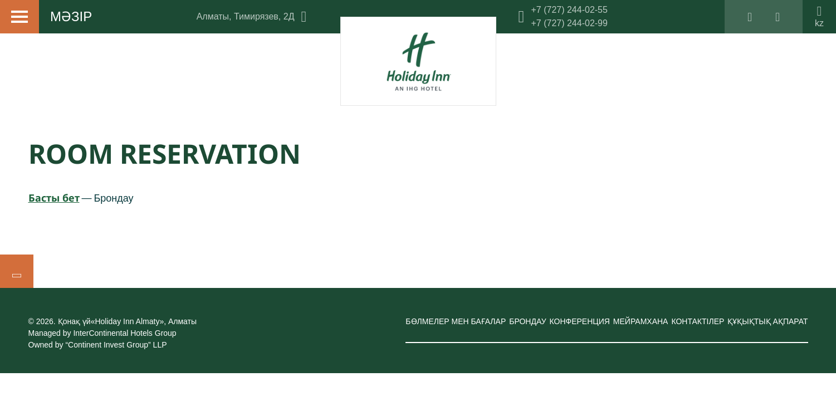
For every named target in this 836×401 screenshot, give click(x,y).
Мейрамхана (640, 321)
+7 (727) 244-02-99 (569, 23)
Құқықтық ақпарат (767, 321)
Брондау (527, 321)
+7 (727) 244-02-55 (569, 9)
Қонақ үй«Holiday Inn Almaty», (127, 321)
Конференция (580, 321)
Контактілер (697, 321)
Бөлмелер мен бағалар (455, 321)
